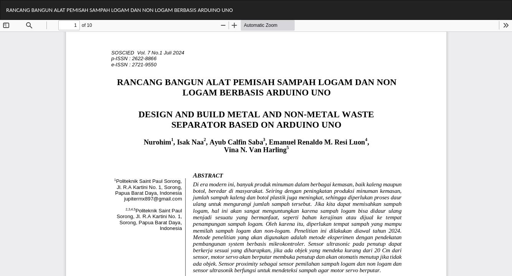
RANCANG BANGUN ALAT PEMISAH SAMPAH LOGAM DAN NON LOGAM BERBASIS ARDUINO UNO (119, 10)
